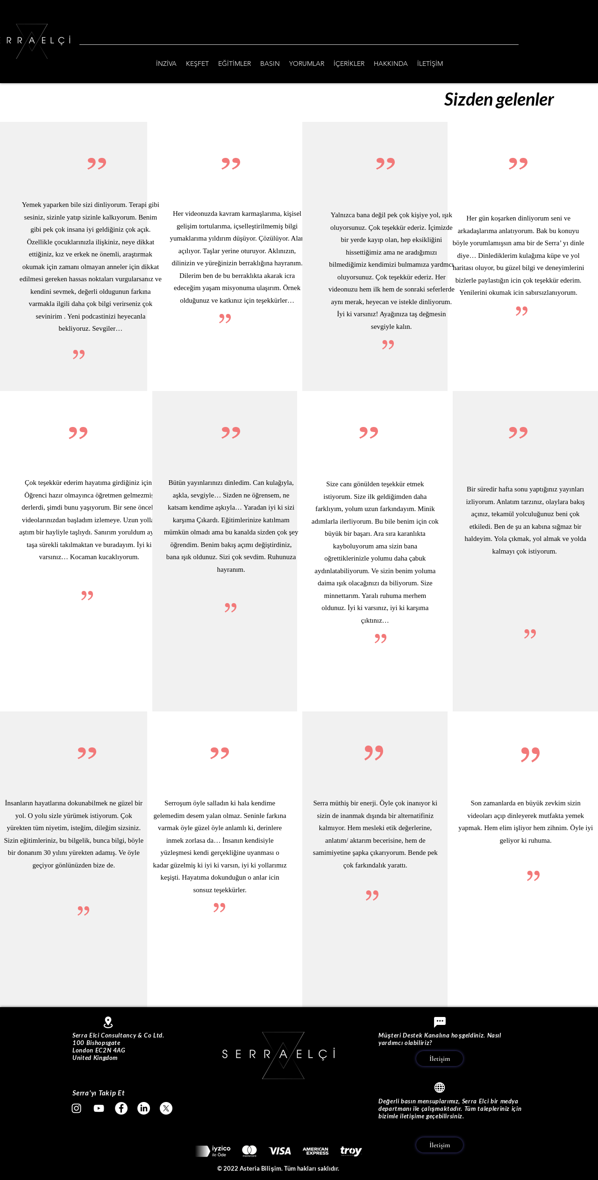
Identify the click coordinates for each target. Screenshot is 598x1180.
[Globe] (440, 1087)
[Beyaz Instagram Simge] (76, 1108)
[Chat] (440, 1022)
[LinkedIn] (143, 1108)
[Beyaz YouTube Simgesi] (99, 1108)
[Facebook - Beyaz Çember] (121, 1108)
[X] (166, 1108)
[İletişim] (439, 1058)
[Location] (108, 1022)
